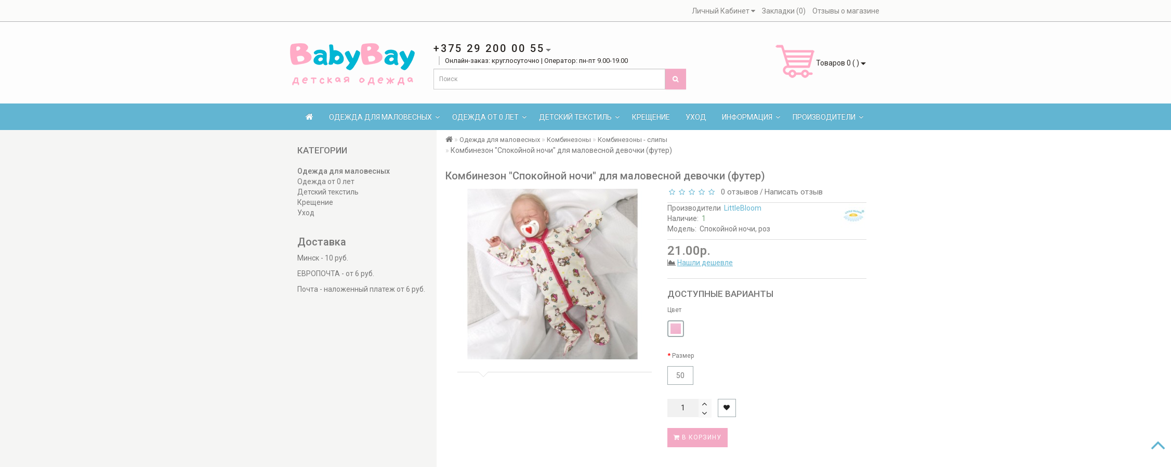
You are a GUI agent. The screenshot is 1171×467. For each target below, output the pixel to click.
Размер (683, 355)
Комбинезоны (569, 140)
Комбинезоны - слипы (632, 140)
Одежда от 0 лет (489, 117)
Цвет (674, 310)
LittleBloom (742, 208)
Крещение (651, 117)
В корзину (697, 437)
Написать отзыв (794, 192)
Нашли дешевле (705, 262)
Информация (751, 117)
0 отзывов (737, 192)
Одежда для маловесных (384, 117)
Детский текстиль (579, 117)
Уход (696, 117)
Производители (828, 117)
